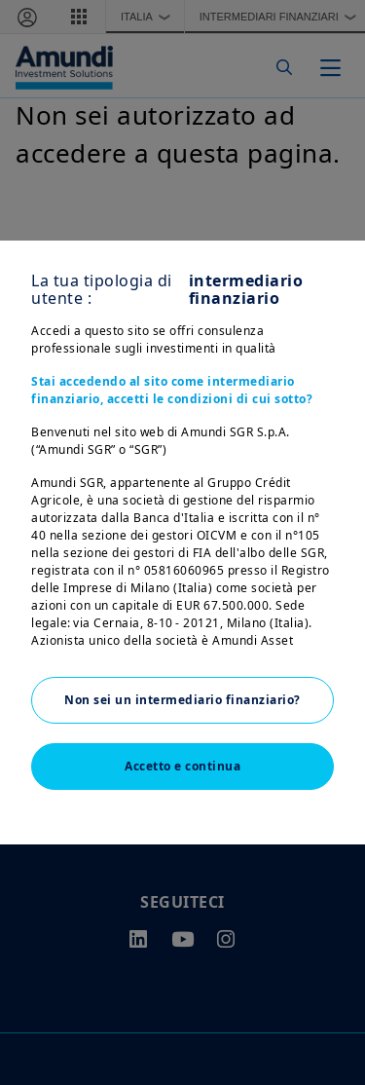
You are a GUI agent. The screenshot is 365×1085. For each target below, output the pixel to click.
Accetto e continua (182, 766)
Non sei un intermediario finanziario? (182, 700)
